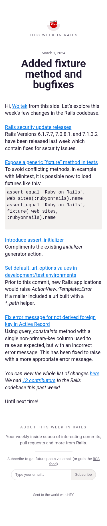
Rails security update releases (38, 127)
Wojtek (19, 106)
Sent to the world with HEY (53, 495)
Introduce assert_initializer (34, 240)
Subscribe (83, 474)
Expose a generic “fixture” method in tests (51, 162)
